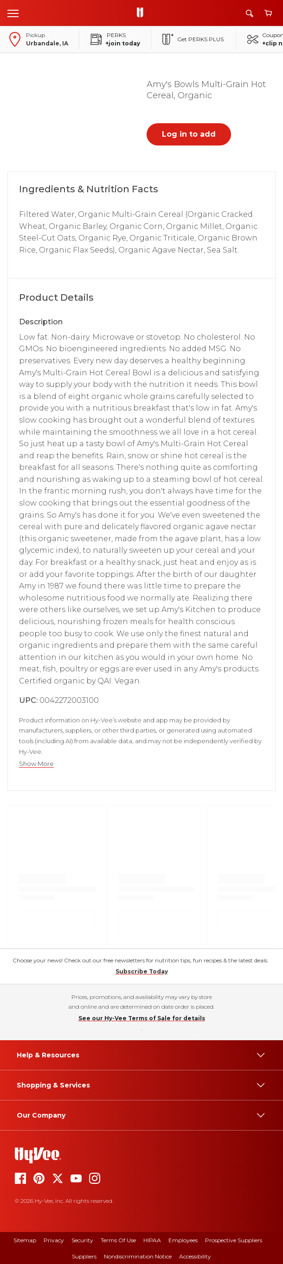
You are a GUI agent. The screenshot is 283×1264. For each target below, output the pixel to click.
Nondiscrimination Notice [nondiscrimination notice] (138, 1256)
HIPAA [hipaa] (152, 1240)
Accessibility (195, 1256)
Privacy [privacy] (54, 1240)
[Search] (249, 13)
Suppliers (84, 1256)
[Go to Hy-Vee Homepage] (142, 13)
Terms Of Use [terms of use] (118, 1240)
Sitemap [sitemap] (24, 1240)
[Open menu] (13, 13)
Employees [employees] (183, 1240)
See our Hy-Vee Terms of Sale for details (141, 1018)
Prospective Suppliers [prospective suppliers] (233, 1240)
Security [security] (82, 1240)
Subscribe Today (142, 971)
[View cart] (268, 13)
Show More (36, 763)
